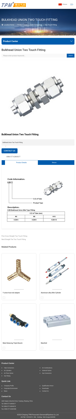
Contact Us (9, 151)
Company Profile (9, 386)
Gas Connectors (46, 373)
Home (12, 25)
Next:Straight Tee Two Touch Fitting (14, 239)
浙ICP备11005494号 (27, 417)
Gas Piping (7, 376)
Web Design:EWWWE (49, 417)
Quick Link (6, 381)
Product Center (22, 25)
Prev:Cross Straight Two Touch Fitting (14, 236)
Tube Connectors (36, 25)
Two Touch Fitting (51, 25)
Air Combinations (47, 368)
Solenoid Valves (46, 370)
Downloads (45, 388)
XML (35, 417)
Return (54, 162)
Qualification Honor (47, 386)
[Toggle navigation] (71, 4)
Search (71, 55)
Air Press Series (8, 373)
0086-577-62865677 (13, 157)
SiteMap (39, 417)
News (5, 391)
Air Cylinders (7, 370)
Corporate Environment (11, 388)
